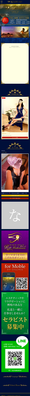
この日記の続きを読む (15, 195)
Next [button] (27, 32)
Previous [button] (2, 32)
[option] (15, 32)
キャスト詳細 (15, 137)
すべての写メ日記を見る (15, 198)
